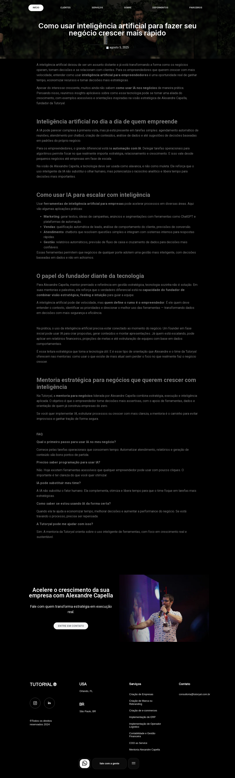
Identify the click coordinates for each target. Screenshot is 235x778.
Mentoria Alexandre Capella (144, 749)
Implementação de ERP (142, 717)
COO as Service (138, 743)
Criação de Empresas (141, 694)
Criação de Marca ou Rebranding (140, 702)
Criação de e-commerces (143, 710)
